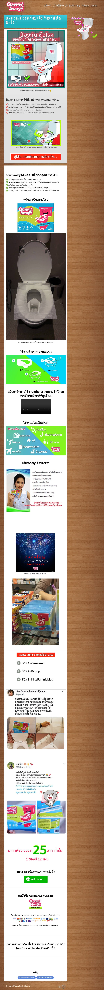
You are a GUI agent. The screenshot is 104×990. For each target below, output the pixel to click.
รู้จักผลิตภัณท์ (60, 6)
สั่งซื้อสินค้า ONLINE (89, 6)
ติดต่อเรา (74, 6)
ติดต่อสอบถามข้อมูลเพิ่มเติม (45, 977)
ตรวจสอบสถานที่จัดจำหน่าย (26, 977)
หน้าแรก (47, 6)
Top (59, 986)
